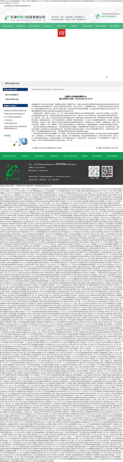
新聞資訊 (48, 89)
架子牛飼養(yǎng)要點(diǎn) (13, 117)
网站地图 (22, 191)
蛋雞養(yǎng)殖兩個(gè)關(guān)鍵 (15, 110)
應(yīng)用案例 (97, 156)
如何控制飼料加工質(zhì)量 (109, 148)
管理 (49, 179)
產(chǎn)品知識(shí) (12, 95)
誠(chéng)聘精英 (112, 156)
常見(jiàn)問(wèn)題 (58, 89)
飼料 (35, 104)
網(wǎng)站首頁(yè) (7, 27)
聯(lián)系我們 (60, 163)
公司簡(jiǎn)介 (8, 120)
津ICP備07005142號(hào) (63, 176)
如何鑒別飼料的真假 (10, 123)
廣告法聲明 (55, 179)
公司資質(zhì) (54, 156)
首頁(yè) (42, 89)
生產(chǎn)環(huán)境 (70, 156)
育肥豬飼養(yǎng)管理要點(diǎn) (14, 114)
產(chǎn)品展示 (40, 156)
